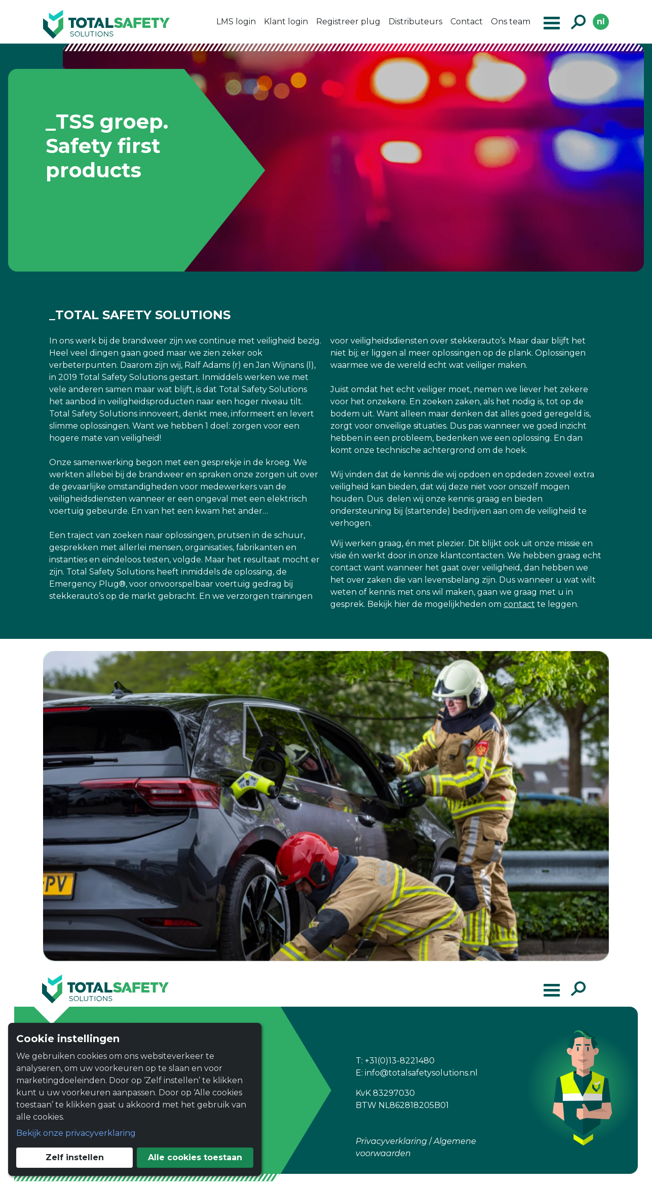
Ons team (510, 21)
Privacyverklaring (391, 1141)
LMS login (236, 21)
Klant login (286, 21)
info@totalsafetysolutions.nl (421, 1073)
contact (519, 604)
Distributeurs (415, 21)
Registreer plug (348, 21)
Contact (466, 21)
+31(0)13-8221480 (400, 1060)
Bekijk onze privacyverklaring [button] (76, 1133)
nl (601, 21)
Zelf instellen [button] (75, 1157)
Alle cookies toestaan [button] (195, 1157)
